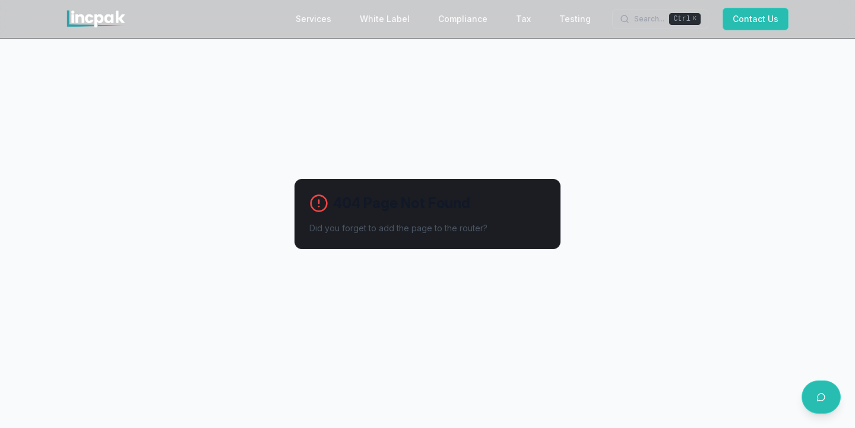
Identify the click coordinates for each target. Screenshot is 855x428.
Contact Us (755, 19)
